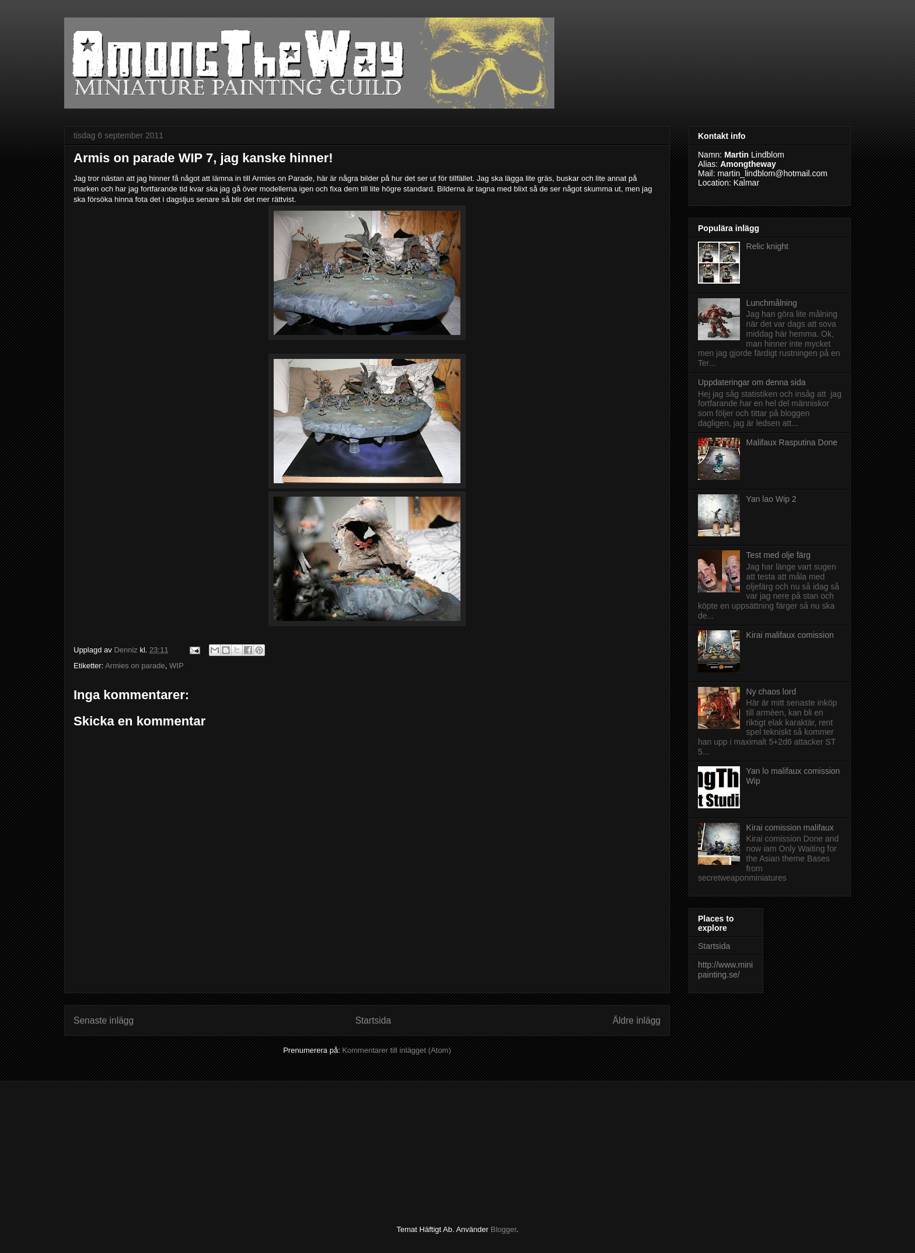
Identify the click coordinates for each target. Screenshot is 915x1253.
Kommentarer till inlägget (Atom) (396, 1050)
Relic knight (767, 246)
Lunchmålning (771, 303)
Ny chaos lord (771, 691)
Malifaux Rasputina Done (791, 442)
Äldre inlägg (637, 1020)
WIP (176, 665)
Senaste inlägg (104, 1020)
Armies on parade (135, 665)
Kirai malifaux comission (790, 635)
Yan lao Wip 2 (771, 499)
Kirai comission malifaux (790, 827)
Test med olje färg (778, 555)
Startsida (373, 1020)
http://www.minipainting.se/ (725, 969)
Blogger (503, 1229)
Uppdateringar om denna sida (751, 382)
